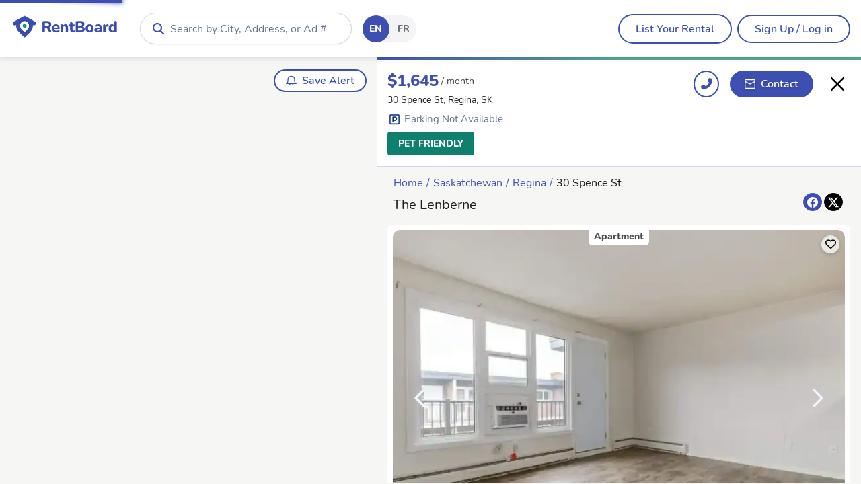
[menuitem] (675, 29)
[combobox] (246, 28)
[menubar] (675, 29)
